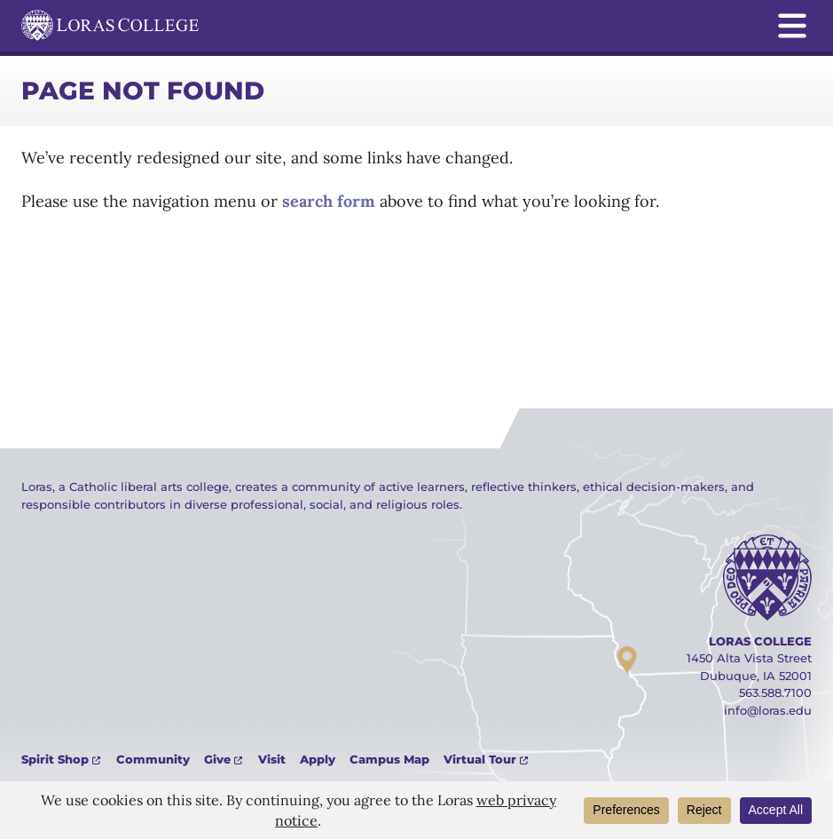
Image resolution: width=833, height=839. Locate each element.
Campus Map (389, 759)
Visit (272, 759)
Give (217, 759)
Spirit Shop (55, 759)
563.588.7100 (775, 692)
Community (153, 759)
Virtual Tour (480, 759)
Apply (317, 759)
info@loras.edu (768, 710)
